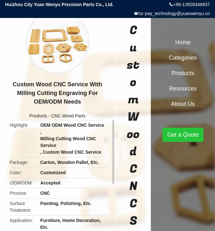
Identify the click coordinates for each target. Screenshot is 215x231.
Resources (183, 88)
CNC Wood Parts (68, 115)
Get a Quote (183, 135)
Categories (183, 58)
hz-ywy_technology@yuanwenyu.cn (174, 13)
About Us (183, 104)
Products (38, 115)
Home (183, 42)
